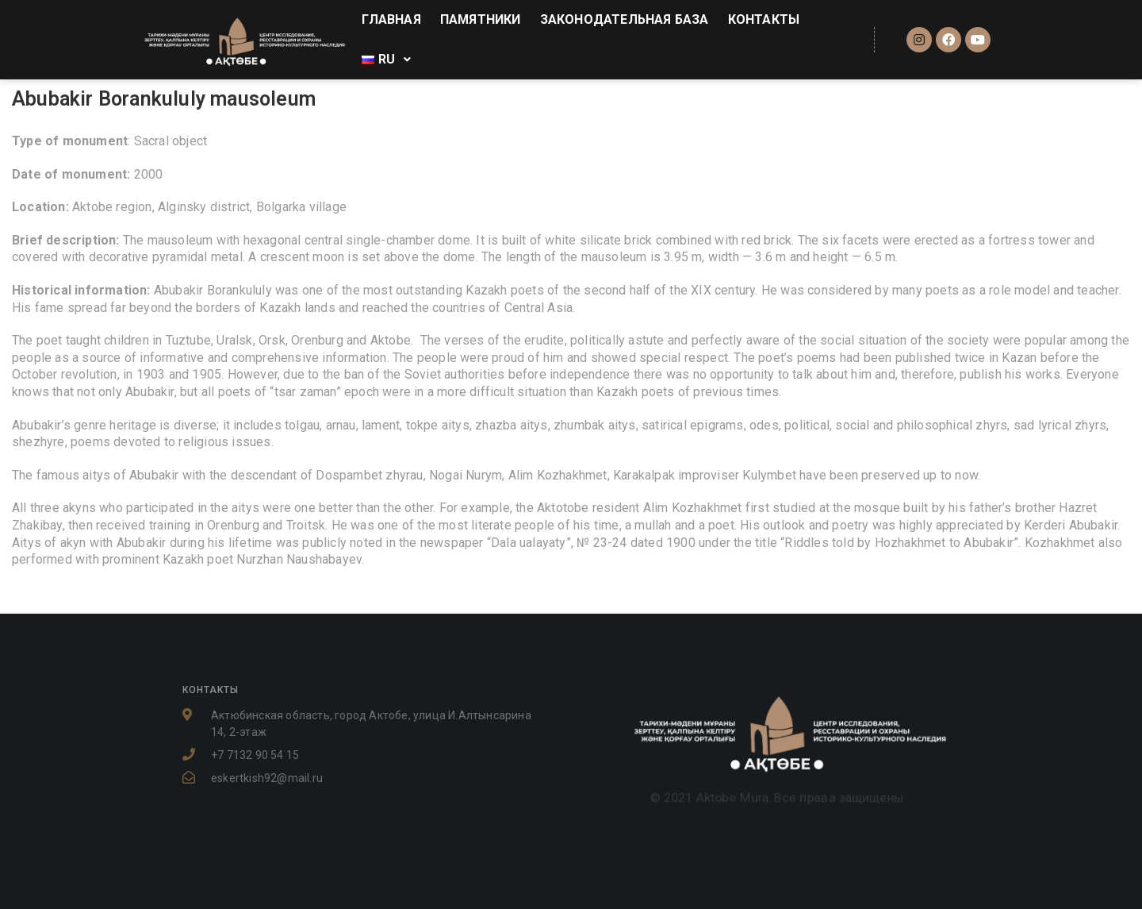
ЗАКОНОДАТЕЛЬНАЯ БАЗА (624, 19)
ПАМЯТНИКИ (480, 19)
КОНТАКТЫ (764, 19)
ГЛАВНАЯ (391, 19)
